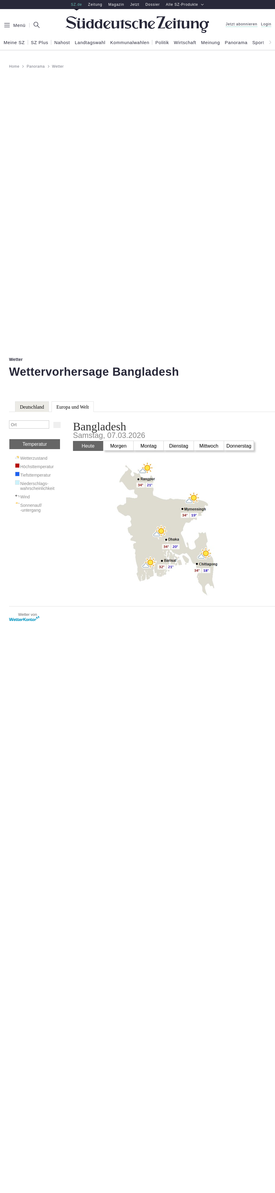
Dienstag (178, 446)
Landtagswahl (90, 42)
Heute (88, 446)
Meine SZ (14, 42)
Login (266, 24)
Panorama (236, 42)
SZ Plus (39, 42)
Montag (148, 446)
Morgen (118, 446)
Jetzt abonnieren (241, 24)
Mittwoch (208, 446)
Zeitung (95, 4)
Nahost (62, 42)
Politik (162, 42)
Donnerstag (238, 446)
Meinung (210, 42)
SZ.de (76, 4)
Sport (258, 42)
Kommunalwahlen (130, 42)
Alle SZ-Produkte (185, 4)
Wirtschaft (185, 42)
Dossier (152, 4)
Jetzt (134, 4)
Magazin (116, 4)
